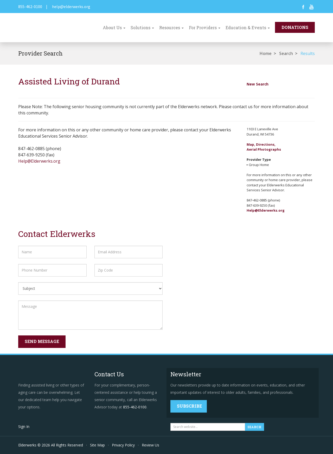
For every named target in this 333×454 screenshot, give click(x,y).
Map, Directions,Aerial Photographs (264, 147)
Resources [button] (171, 27)
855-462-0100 (30, 6)
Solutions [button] (142, 27)
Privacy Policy (123, 445)
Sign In (23, 426)
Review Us (150, 445)
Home (266, 53)
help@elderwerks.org (71, 6)
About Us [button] (114, 27)
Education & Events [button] (248, 27)
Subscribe (189, 406)
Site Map (97, 445)
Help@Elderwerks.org (39, 161)
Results (307, 53)
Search (286, 53)
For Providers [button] (204, 27)
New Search (257, 84)
